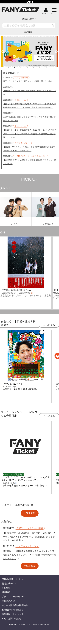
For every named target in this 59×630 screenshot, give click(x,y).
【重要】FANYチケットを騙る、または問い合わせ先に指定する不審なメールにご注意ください (29, 149)
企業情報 (6, 588)
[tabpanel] (29, 51)
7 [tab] (49, 67)
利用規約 (6, 592)
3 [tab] (24, 67)
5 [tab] (36, 67)
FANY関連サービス (11, 579)
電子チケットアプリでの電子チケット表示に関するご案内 (27, 81)
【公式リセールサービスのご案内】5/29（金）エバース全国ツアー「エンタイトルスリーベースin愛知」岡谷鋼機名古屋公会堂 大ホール (29, 134)
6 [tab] (43, 67)
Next (56, 50)
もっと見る (49, 325)
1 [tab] (11, 67)
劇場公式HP (7, 583)
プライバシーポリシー (13, 596)
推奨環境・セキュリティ (14, 614)
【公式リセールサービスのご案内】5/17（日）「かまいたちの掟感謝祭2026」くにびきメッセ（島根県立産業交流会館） (29, 106)
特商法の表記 (8, 601)
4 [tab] (30, 67)
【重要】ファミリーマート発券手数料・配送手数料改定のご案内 (29, 92)
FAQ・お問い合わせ (11, 618)
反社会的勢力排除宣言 (13, 609)
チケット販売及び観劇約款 (15, 605)
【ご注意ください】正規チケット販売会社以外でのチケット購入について (29, 162)
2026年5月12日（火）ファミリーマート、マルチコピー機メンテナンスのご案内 (29, 119)
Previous (2, 50)
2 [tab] (18, 67)
